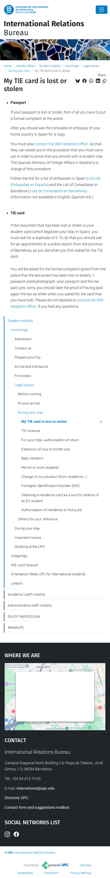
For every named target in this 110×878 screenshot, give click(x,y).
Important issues (28, 537)
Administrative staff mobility (30, 605)
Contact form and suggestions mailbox (37, 807)
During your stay (19, 70)
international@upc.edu (36, 788)
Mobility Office (25, 66)
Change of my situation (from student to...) (54, 477)
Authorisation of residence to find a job (51, 510)
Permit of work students (40, 467)
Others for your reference (38, 519)
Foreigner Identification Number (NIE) (50, 486)
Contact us (23, 348)
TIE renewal (30, 431)
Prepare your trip (27, 357)
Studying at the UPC (30, 546)
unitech (17, 583)
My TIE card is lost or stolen (44, 421)
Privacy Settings (80, 873)
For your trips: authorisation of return (50, 440)
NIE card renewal (24, 565)
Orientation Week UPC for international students (48, 574)
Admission (23, 339)
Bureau (44, 28)
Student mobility (49, 66)
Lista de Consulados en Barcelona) (57, 191)
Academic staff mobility (26, 594)
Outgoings (19, 556)
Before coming (29, 394)
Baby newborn (32, 458)
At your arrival (29, 403)
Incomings (72, 66)
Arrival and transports (31, 366)
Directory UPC (16, 798)
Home (8, 66)
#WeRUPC (16, 627)
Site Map (85, 865)
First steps (23, 376)
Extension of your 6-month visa (45, 449)
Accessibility (25, 873)
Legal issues (91, 66)
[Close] (101, 9)
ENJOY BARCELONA (24, 616)
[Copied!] (104, 81)
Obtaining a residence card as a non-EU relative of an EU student (60, 498)
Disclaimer (51, 873)
